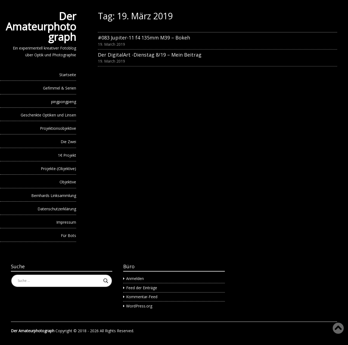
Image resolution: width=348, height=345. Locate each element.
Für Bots (68, 235)
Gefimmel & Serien (59, 88)
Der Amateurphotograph (41, 26)
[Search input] (59, 281)
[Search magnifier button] (106, 281)
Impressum (66, 222)
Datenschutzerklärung (57, 208)
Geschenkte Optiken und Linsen (48, 115)
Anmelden (135, 278)
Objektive (68, 181)
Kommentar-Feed (141, 296)
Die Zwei (68, 141)
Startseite (67, 74)
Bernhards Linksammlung (53, 195)
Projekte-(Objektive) (58, 168)
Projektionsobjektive (58, 128)
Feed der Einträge (141, 287)
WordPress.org (139, 306)
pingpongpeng (63, 101)
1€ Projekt (67, 155)
